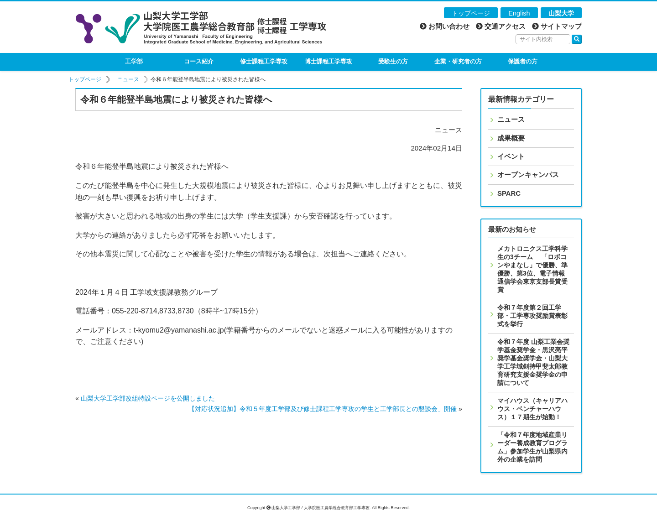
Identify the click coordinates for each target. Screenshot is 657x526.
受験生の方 (393, 61)
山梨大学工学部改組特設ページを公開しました (148, 398)
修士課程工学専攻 (263, 61)
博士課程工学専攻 (328, 61)
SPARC (509, 193)
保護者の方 (522, 61)
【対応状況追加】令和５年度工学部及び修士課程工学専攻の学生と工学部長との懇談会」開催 (322, 408)
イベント (511, 156)
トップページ (471, 13)
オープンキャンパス (528, 174)
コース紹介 (199, 61)
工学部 (134, 61)
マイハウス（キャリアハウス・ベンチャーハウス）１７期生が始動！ (532, 409)
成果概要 (511, 138)
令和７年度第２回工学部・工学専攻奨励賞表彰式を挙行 (532, 316)
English (519, 13)
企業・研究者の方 (458, 61)
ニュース (128, 79)
